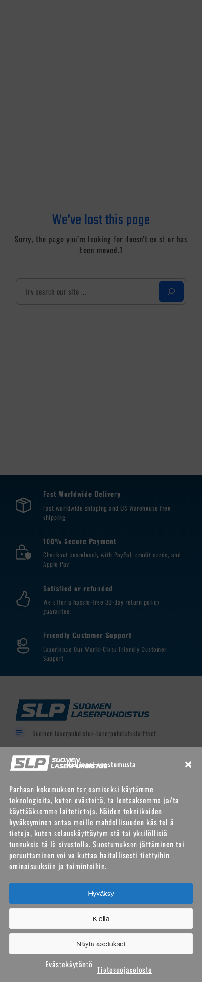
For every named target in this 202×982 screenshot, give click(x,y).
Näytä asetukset (101, 944)
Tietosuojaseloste (124, 969)
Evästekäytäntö (69, 964)
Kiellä (101, 918)
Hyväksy (101, 893)
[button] (188, 764)
